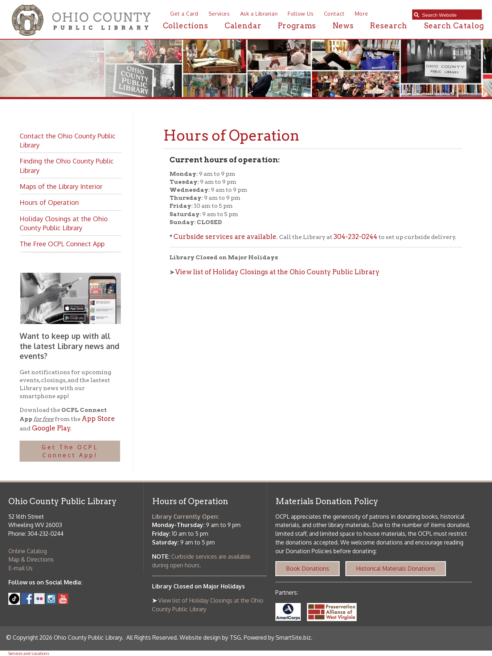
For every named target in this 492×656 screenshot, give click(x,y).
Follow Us (300, 13)
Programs (297, 25)
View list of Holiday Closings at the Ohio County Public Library (277, 272)
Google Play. (50, 428)
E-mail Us (20, 568)
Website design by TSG (210, 637)
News (343, 25)
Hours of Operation (49, 202)
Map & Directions (31, 559)
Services (219, 13)
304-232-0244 (355, 236)
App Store (98, 418)
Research (388, 25)
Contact (334, 13)
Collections (185, 25)
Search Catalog (454, 25)
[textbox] (450, 15)
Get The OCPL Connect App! (70, 451)
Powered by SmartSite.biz (277, 637)
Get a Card (184, 13)
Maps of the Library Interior (61, 186)
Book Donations (307, 568)
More (361, 13)
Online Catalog (27, 551)
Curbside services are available (224, 236)
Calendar (243, 25)
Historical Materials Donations (395, 568)
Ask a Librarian (259, 13)
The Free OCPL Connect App (62, 243)
